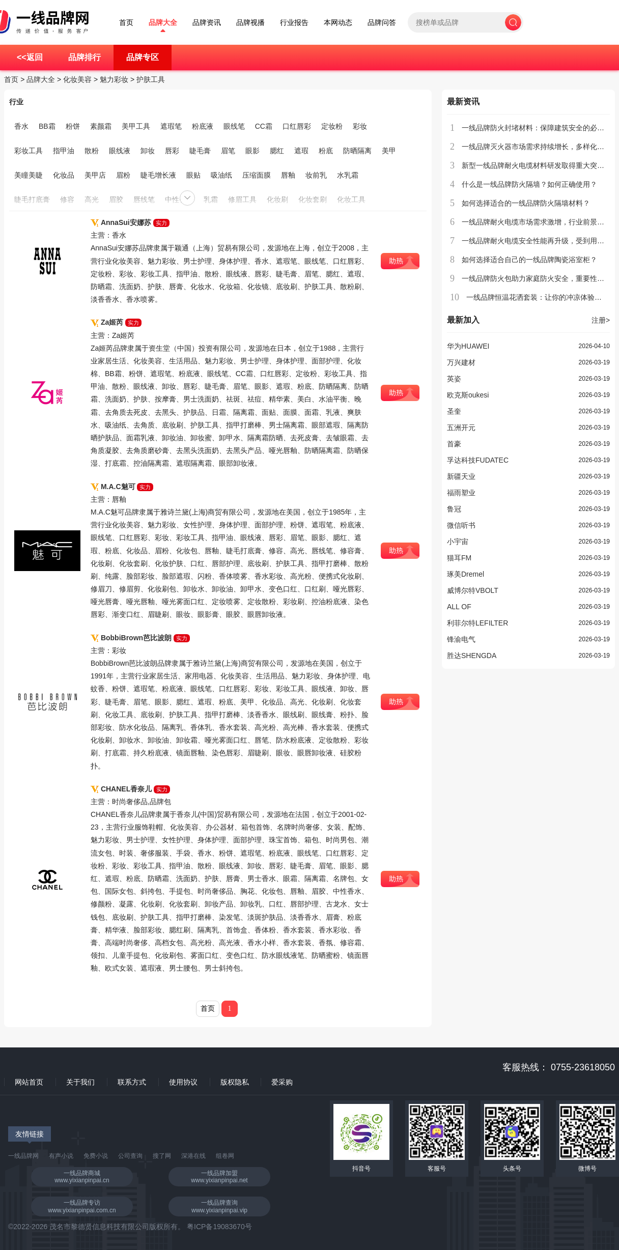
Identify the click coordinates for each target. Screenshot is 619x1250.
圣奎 (454, 411)
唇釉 (288, 175)
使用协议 (183, 1082)
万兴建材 (461, 362)
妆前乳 (316, 175)
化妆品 (63, 175)
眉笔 (228, 151)
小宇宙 (457, 541)
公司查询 (130, 1155)
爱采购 (282, 1082)
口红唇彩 (297, 126)
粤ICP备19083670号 (219, 1227)
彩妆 (360, 126)
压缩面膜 (256, 175)
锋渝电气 (461, 639)
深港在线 (193, 1155)
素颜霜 (100, 126)
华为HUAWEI (468, 346)
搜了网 (162, 1155)
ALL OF (459, 607)
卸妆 (147, 151)
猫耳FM (459, 558)
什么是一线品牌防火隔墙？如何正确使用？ (529, 184)
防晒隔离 (357, 151)
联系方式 (132, 1082)
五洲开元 (461, 427)
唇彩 (172, 151)
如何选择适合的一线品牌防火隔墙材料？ (526, 203)
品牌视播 (250, 22)
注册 (601, 320)
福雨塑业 (461, 493)
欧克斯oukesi (468, 395)
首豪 (454, 444)
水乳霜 (347, 175)
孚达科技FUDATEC (478, 460)
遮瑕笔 (171, 126)
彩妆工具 (28, 151)
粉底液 (202, 126)
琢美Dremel (465, 574)
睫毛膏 (200, 151)
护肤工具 (150, 79)
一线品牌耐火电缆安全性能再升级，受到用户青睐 (540, 241)
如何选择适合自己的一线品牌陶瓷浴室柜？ (529, 259)
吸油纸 (221, 175)
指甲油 (63, 151)
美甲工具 (136, 126)
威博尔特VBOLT (472, 590)
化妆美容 (77, 79)
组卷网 (225, 1155)
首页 (126, 22)
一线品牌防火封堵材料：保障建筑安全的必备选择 (540, 128)
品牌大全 (163, 22)
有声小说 (61, 1155)
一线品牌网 (23, 1155)
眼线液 (119, 151)
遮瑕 (301, 151)
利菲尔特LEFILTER (477, 623)
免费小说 (95, 1155)
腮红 (277, 151)
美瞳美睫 (28, 175)
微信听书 (461, 525)
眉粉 (123, 175)
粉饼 (73, 126)
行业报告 (294, 22)
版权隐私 (234, 1082)
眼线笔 (234, 126)
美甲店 (95, 175)
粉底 (326, 151)
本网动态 (338, 22)
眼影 (252, 151)
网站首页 (29, 1082)
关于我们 (80, 1082)
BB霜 (47, 126)
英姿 (454, 379)
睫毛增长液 (158, 175)
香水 (21, 126)
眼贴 (193, 175)
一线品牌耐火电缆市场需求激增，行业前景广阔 (536, 222)
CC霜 (263, 126)
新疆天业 (461, 476)
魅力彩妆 (114, 79)
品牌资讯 (206, 22)
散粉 (92, 151)
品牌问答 (382, 22)
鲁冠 (454, 509)
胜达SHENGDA (471, 655)
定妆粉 (332, 126)
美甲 (389, 151)
